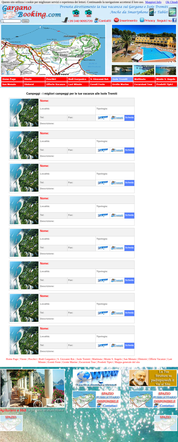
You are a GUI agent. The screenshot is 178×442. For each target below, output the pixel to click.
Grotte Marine (69, 362)
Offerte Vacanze (157, 359)
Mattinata (97, 359)
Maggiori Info (153, 2)
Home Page (12, 359)
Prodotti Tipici (105, 362)
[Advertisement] (156, 145)
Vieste (23, 359)
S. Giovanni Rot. (66, 359)
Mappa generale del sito (127, 362)
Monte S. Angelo (113, 359)
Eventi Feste (54, 362)
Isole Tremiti (83, 359)
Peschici (32, 359)
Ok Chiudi (172, 2)
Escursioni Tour (87, 362)
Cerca (25, 21)
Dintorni (142, 359)
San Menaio (130, 359)
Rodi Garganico (47, 359)
